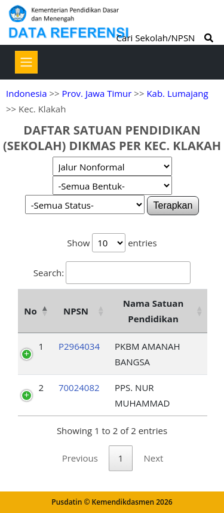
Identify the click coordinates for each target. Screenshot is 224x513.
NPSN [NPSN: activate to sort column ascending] (75, 311)
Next (153, 458)
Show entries (112, 242)
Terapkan (173, 205)
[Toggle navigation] (26, 62)
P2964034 (79, 346)
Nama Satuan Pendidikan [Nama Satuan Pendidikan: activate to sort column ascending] (153, 311)
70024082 (79, 387)
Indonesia (26, 93)
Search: (112, 272)
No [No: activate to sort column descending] (30, 311)
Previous (80, 458)
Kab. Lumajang (177, 93)
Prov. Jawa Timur (96, 93)
